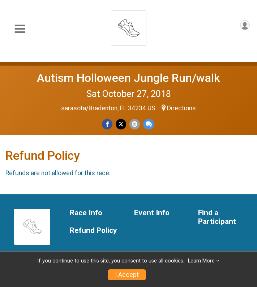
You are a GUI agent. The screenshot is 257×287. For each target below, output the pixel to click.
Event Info (152, 213)
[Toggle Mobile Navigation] (20, 29)
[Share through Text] (148, 124)
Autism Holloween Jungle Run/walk (128, 78)
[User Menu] (245, 25)
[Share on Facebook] (107, 124)
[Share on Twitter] (121, 124)
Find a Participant (217, 217)
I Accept (127, 274)
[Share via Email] (134, 124)
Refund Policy (93, 230)
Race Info (86, 213)
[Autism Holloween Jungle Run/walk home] (128, 26)
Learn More (201, 261)
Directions (181, 108)
